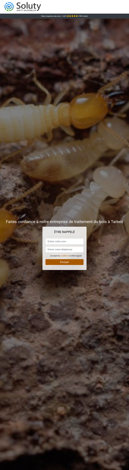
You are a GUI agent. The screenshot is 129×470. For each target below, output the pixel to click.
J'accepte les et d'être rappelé (66, 256)
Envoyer (64, 262)
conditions (64, 256)
